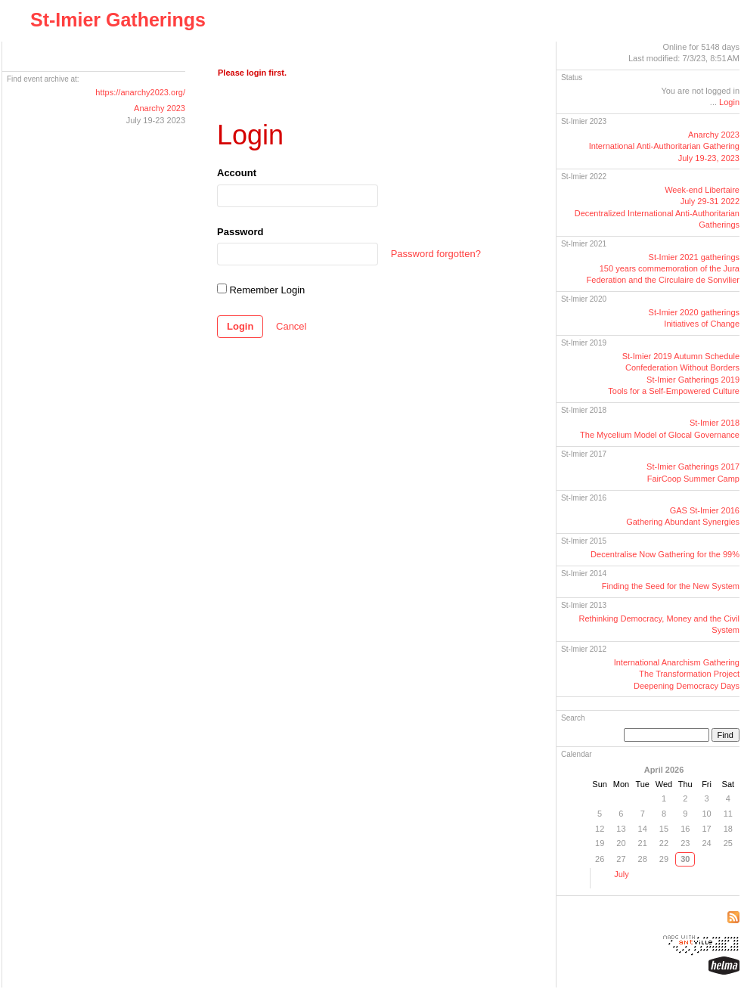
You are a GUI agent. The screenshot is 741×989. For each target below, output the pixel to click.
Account (236, 172)
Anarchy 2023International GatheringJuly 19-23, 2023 (664, 146)
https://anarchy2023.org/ (140, 92)
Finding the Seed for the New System (670, 586)
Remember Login (261, 290)
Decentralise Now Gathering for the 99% (665, 554)
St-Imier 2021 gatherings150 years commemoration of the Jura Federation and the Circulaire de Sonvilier (663, 269)
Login (240, 326)
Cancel (291, 326)
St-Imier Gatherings (118, 19)
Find (725, 734)
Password (240, 231)
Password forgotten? (436, 253)
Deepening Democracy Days (686, 685)
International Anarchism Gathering (676, 662)
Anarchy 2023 (159, 108)
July (621, 874)
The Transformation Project (689, 673)
